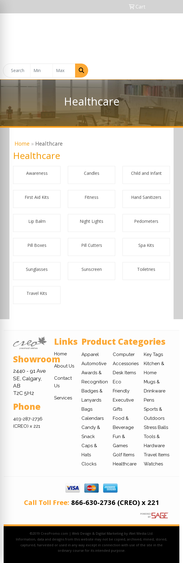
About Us (64, 366)
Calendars (92, 418)
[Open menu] (171, 70)
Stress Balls (156, 427)
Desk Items (124, 372)
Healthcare (124, 464)
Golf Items (123, 455)
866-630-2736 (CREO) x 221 (115, 502)
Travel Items (156, 455)
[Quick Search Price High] (64, 71)
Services (63, 398)
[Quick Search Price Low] (41, 71)
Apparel (90, 354)
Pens (149, 400)
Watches (153, 464)
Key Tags (153, 354)
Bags (86, 409)
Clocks (88, 464)
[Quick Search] (16, 71)
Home (22, 143)
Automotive (93, 363)
